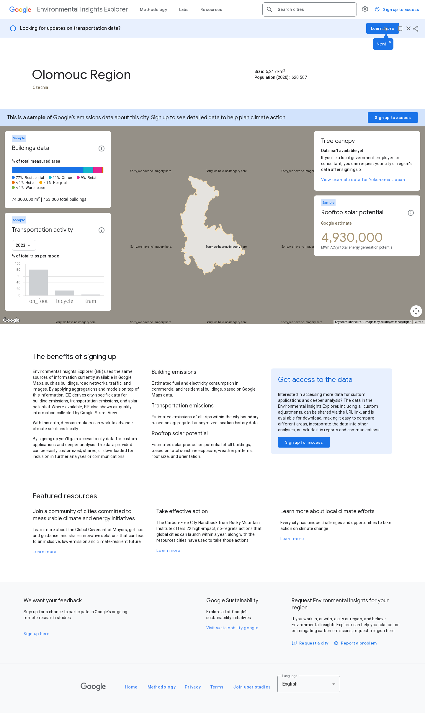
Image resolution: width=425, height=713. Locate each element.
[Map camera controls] (416, 311)
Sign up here (36, 633)
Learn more (44, 551)
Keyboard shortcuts (348, 322)
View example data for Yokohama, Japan (363, 179)
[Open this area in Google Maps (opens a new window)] (11, 320)
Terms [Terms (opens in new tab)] (419, 322)
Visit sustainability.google (232, 627)
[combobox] (315, 9)
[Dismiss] (390, 42)
